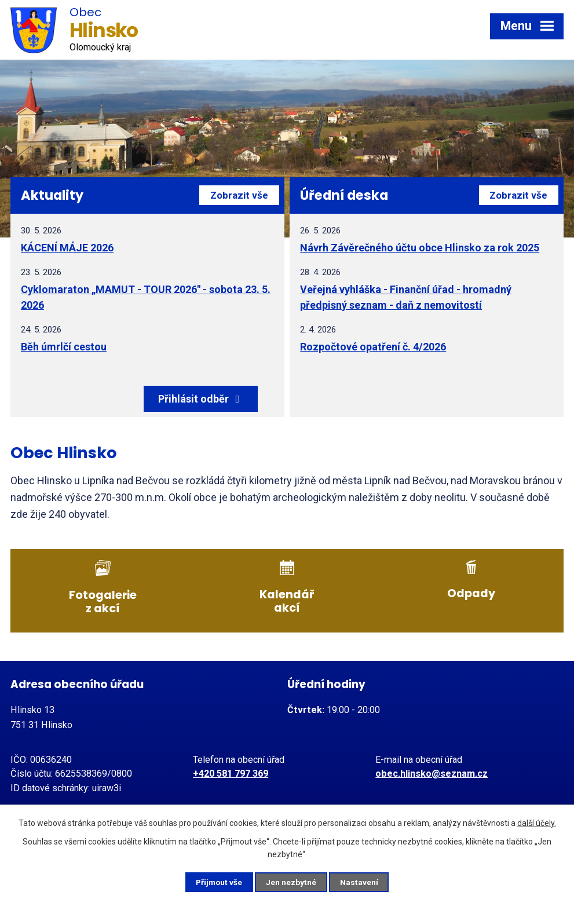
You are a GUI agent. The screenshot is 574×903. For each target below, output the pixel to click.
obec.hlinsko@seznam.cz (431, 771)
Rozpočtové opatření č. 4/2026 (373, 347)
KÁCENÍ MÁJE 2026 (67, 248)
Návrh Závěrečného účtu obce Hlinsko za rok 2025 (419, 248)
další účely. (536, 822)
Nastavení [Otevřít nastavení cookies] (362, 881)
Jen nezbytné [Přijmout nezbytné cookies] (292, 881)
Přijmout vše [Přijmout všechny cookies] (217, 881)
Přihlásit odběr (225, 399)
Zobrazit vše (237, 195)
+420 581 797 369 (230, 771)
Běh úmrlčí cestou (64, 347)
